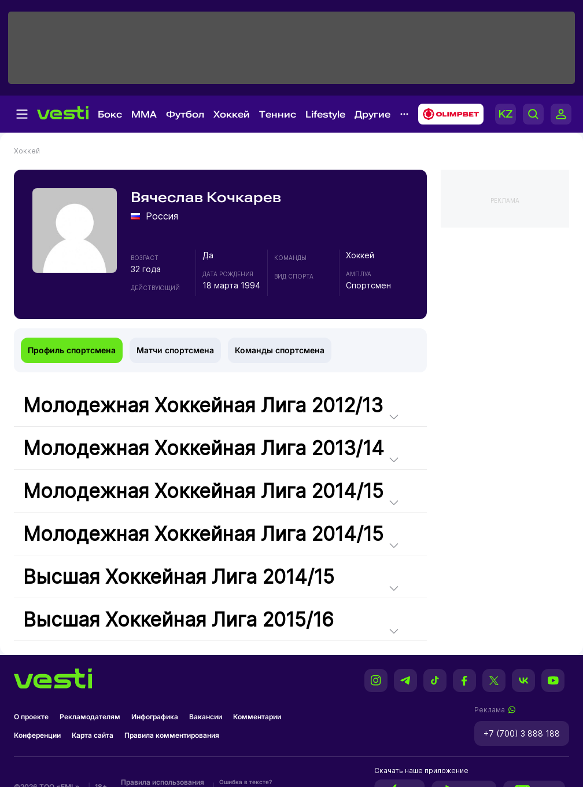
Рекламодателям (90, 716)
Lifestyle (325, 114)
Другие (372, 114)
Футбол (185, 114)
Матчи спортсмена (175, 350)
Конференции (37, 735)
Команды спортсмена (279, 350)
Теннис (277, 114)
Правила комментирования (171, 735)
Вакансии (205, 716)
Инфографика (154, 716)
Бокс (110, 114)
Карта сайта (92, 735)
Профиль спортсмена (72, 350)
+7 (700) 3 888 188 (522, 733)
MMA (144, 114)
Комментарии (257, 716)
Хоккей (231, 114)
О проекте (31, 716)
